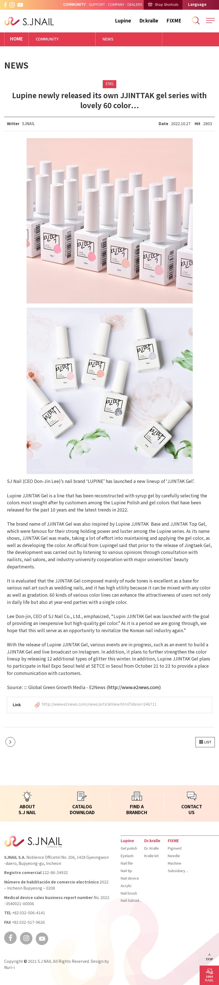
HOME (16, 39)
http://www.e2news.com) (134, 687)
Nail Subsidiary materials (131, 901)
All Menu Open (210, 20)
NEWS (108, 39)
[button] (205, 742)
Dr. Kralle (151, 848)
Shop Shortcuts (163, 4)
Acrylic (126, 886)
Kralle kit (151, 856)
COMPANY (116, 5)
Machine (174, 863)
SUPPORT (97, 5)
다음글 (10, 742)
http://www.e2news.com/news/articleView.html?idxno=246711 (99, 705)
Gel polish (129, 848)
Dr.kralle (148, 21)
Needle (174, 856)
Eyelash (127, 856)
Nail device (130, 878)
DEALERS (134, 5)
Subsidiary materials (178, 871)
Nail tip (126, 871)
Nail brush (129, 893)
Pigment (175, 848)
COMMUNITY (74, 5)
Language (197, 5)
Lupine (123, 21)
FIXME (173, 21)
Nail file (127, 863)
